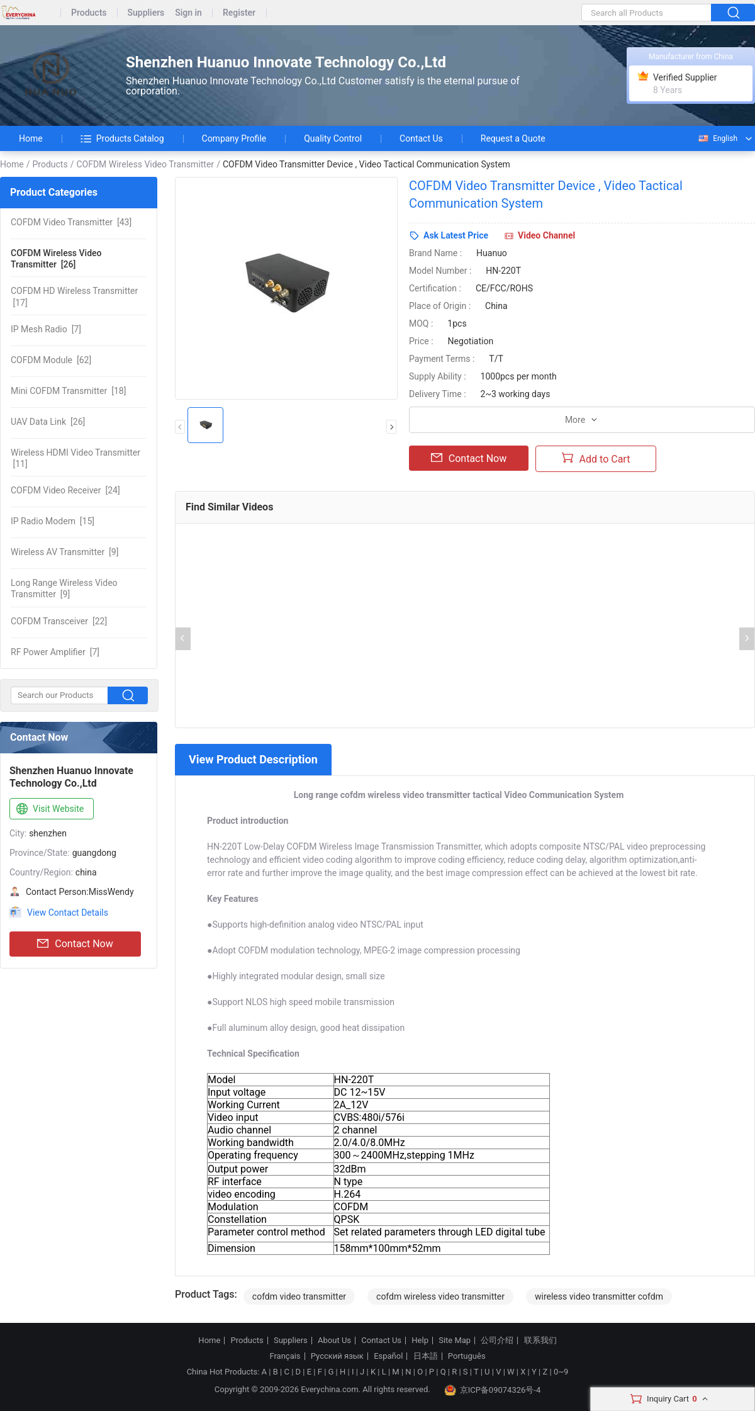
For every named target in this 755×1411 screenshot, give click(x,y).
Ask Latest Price (455, 235)
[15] (52, 521)
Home (31, 138)
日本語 (425, 1356)
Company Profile (234, 138)
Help (419, 1340)
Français (284, 1356)
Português (467, 1356)
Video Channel (546, 235)
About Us (334, 1340)
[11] (75, 458)
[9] (64, 552)
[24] (65, 490)
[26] (56, 258)
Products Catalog (122, 138)
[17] (74, 296)
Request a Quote (513, 138)
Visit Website (49, 809)
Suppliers (146, 13)
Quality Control (333, 138)
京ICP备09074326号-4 (492, 1390)
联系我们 (540, 1340)
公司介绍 (497, 1340)
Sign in (188, 13)
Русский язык (337, 1356)
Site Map (455, 1340)
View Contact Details (67, 913)
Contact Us (421, 138)
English (717, 138)
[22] (59, 621)
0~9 (561, 1371)
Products (89, 13)
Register (239, 13)
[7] (46, 329)
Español (388, 1356)
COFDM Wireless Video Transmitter (145, 164)
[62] (51, 360)
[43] (71, 222)
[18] (68, 391)
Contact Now (75, 944)
